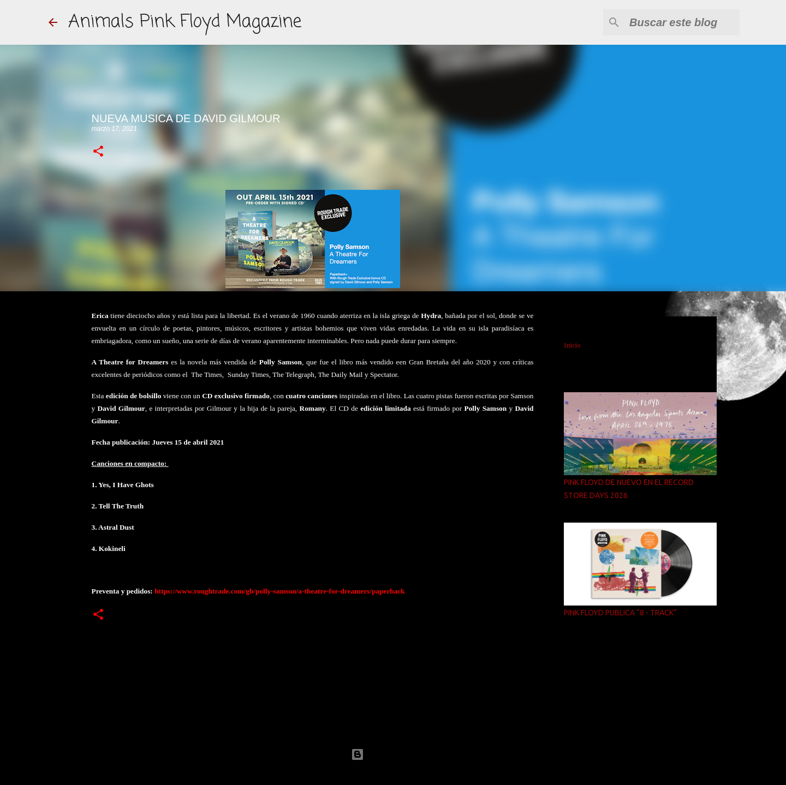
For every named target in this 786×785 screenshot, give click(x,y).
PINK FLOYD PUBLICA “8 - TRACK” (620, 612)
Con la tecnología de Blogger (393, 754)
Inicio (572, 345)
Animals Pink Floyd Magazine (184, 22)
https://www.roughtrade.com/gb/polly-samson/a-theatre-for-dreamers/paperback (279, 591)
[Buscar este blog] (682, 22)
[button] (98, 152)
